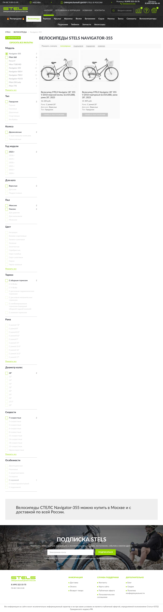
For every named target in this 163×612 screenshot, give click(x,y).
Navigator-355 (15, 54)
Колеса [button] (9, 126)
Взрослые (13, 186)
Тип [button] (7, 96)
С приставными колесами (20, 136)
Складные (13, 477)
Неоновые (13, 469)
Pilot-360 (13, 57)
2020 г (11, 163)
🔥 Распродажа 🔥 (16, 19)
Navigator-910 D (16, 79)
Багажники (90, 19)
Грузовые (13, 109)
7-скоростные (15, 418)
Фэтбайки (13, 120)
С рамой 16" (14, 350)
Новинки (87, 10)
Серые (11, 261)
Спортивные (14, 116)
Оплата (73, 587)
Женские (13, 206)
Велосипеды (34, 19)
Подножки (63, 25)
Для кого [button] (10, 180)
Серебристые (14, 250)
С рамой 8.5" (14, 332)
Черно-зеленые (15, 265)
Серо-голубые (15, 254)
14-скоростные (15, 439)
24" (10, 395)
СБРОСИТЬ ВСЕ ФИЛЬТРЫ (21, 43)
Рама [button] (8, 319)
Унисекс (12, 209)
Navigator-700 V (15, 75)
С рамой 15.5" (15, 346)
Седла (101, 19)
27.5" (11, 402)
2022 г (11, 170)
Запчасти (86, 25)
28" (10, 373)
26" (10, 398)
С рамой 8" (13, 329)
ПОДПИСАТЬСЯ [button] (105, 552)
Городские (13, 102)
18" (10, 387)
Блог (129, 583)
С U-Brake (13, 284)
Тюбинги (75, 25)
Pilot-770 (13, 86)
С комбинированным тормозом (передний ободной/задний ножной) (20, 306)
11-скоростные (15, 436)
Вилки (79, 19)
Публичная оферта (107, 591)
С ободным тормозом (18, 280)
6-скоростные (15, 429)
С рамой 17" (14, 357)
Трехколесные (15, 139)
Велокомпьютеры (147, 19)
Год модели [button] (12, 146)
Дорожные (13, 112)
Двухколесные (15, 132)
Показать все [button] (10, 90)
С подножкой (15, 487)
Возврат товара (76, 591)
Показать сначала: (49, 46)
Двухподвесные (16, 466)
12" (10, 377)
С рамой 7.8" (14, 325)
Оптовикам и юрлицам (67, 10)
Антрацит (13, 232)
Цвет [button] (8, 227)
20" (10, 391)
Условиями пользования (105, 558)
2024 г (11, 173)
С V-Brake (13, 288)
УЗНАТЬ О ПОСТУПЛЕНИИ (54, 115)
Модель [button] (9, 48)
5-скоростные (15, 425)
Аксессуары (99, 25)
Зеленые (12, 243)
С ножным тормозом (18, 313)
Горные (12, 105)
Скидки (130, 587)
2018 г (11, 155)
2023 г (11, 152)
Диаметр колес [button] (14, 367)
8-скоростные (15, 432)
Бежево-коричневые (17, 236)
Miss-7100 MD (15, 64)
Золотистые (14, 247)
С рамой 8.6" (14, 336)
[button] (127, 3)
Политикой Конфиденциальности (82, 558)
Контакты (100, 10)
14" (10, 380)
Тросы (120, 19)
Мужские (13, 220)
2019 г (11, 159)
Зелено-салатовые (17, 240)
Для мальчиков (15, 216)
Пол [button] (7, 200)
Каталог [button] (48, 10)
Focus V (12, 61)
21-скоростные (15, 446)
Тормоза (47, 19)
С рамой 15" (14, 343)
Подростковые (15, 193)
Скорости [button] (10, 412)
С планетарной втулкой (19, 484)
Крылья (57, 19)
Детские (12, 189)
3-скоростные (15, 421)
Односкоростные (16, 450)
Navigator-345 (15, 68)
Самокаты (131, 19)
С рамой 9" (13, 339)
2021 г (11, 166)
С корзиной (14, 480)
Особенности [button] (12, 460)
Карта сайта (104, 587)
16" (10, 384)
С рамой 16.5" (15, 354)
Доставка (74, 583)
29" (10, 405)
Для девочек (14, 213)
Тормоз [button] (9, 275)
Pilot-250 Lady (15, 82)
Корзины (68, 19)
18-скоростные (15, 443)
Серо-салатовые (16, 257)
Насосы (111, 19)
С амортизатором (16, 473)
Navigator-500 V (15, 72)
